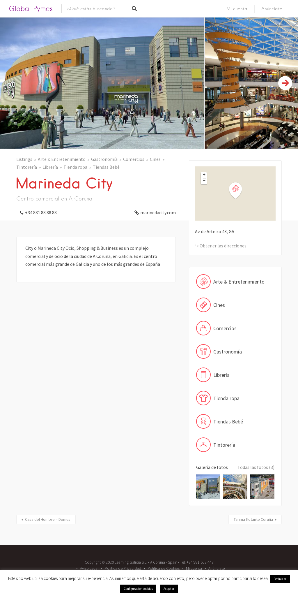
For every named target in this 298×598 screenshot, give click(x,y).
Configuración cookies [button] (138, 589)
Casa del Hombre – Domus (47, 519)
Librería (50, 167)
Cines (155, 159)
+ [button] (204, 175)
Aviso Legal (89, 568)
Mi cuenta (236, 8)
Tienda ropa (75, 167)
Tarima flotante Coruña (253, 519)
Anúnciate (271, 8)
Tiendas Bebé (106, 167)
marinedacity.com (158, 212)
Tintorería (26, 167)
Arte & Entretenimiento (62, 159)
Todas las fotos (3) (255, 467)
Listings (24, 159)
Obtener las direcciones (223, 246)
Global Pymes (31, 8)
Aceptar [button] (169, 589)
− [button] (204, 181)
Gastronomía (104, 159)
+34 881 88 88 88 (41, 212)
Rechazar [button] (280, 579)
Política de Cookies (164, 568)
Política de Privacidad (123, 568)
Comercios (133, 159)
